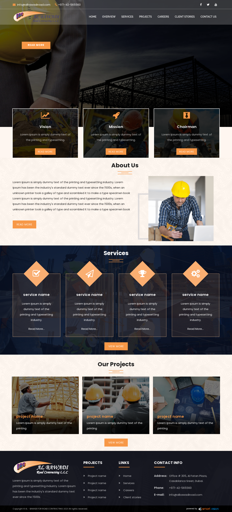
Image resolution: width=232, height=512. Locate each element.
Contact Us (208, 16)
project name (29, 416)
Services (127, 16)
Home (93, 16)
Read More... (36, 329)
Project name (97, 476)
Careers (163, 16)
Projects (145, 16)
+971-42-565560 (68, 5)
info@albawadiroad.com (31, 5)
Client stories (185, 16)
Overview (109, 16)
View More (116, 346)
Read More (45, 151)
